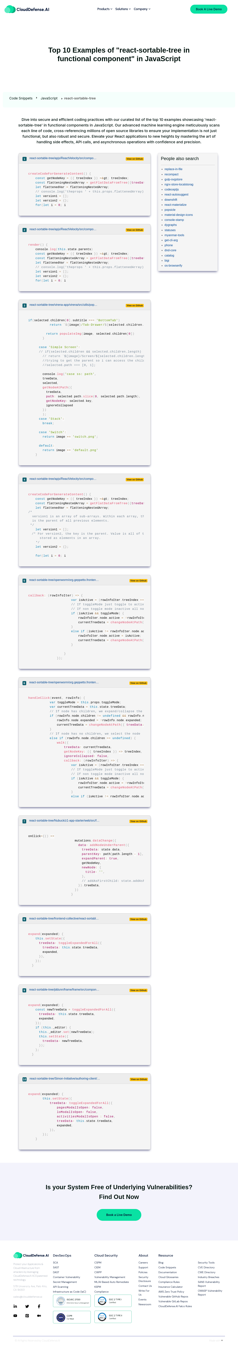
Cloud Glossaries (168, 1277)
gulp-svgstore (173, 179)
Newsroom (145, 1304)
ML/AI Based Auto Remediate (111, 1282)
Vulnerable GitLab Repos (173, 1301)
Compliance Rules (169, 1282)
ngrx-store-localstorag (179, 184)
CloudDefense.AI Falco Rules (175, 1306)
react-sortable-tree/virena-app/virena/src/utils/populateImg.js (64, 304)
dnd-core (170, 250)
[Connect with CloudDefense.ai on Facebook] (43, 1306)
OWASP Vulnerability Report (210, 1292)
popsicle (170, 209)
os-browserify (173, 265)
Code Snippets (21, 98)
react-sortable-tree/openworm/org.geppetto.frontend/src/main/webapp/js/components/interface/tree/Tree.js (64, 579)
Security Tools (206, 1262)
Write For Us (144, 1292)
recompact (171, 174)
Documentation (167, 1272)
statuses (170, 230)
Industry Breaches (208, 1277)
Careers (143, 1262)
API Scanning (60, 1286)
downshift (171, 199)
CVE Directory (206, 1267)
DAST (56, 1272)
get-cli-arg (171, 240)
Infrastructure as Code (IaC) (69, 1291)
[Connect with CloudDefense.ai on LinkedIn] (19, 1306)
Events (143, 1299)
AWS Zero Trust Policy (171, 1291)
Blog (160, 1262)
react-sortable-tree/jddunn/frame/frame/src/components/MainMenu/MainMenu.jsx (64, 989)
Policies (143, 1272)
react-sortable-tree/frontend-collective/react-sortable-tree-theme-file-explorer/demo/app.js (64, 918)
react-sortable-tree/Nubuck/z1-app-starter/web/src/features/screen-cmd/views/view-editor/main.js (64, 820)
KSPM (97, 1286)
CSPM (98, 1262)
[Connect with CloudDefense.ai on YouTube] (19, 1316)
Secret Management (65, 1282)
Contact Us (145, 1286)
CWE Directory (206, 1272)
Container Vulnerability (66, 1277)
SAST (56, 1267)
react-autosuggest (176, 194)
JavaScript (49, 98)
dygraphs (171, 224)
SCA (55, 1262)
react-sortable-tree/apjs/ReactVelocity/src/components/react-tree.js (64, 478)
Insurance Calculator (170, 1286)
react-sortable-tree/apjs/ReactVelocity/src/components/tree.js (64, 158)
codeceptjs (172, 189)
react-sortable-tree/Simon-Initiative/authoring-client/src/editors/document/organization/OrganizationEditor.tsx (65, 1078)
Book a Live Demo (119, 1215)
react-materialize (175, 204)
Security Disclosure (145, 1279)
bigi (167, 260)
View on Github (135, 159)
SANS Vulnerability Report (209, 1284)
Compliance (101, 1291)
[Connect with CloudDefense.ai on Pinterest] (31, 1316)
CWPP (98, 1272)
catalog (169, 255)
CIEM (97, 1267)
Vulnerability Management (109, 1277)
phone (169, 245)
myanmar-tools (174, 235)
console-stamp (174, 219)
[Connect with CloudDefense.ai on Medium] (43, 1316)
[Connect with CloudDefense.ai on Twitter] (31, 1306)
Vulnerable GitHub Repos (173, 1296)
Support (143, 1267)
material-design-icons (179, 214)
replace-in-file (173, 169)
